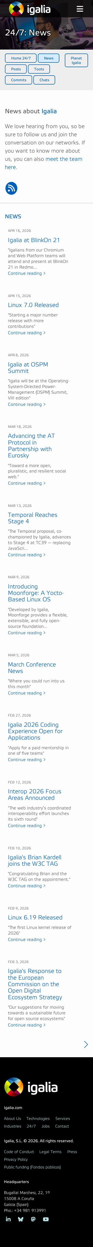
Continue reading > (27, 273)
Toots (39, 69)
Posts (16, 69)
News (48, 58)
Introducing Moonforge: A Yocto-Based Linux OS (36, 593)
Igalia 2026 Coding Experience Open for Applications (35, 731)
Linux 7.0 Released (33, 305)
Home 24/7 (21, 58)
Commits (18, 80)
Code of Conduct (19, 1152)
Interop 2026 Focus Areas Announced (34, 794)
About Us (12, 1118)
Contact (62, 1126)
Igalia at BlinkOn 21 (34, 240)
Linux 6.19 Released (35, 917)
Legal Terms (50, 1152)
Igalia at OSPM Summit (28, 367)
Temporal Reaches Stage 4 (32, 518)
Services (62, 1118)
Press (72, 1152)
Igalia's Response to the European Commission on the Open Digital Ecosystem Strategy (35, 984)
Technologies (38, 1118)
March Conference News (32, 667)
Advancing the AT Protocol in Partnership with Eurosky (31, 446)
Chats (44, 80)
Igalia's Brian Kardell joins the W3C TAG (34, 860)
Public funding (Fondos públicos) (32, 1167)
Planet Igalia (76, 60)
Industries (12, 1126)
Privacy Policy (16, 1159)
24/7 (31, 1126)
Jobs (46, 1126)
